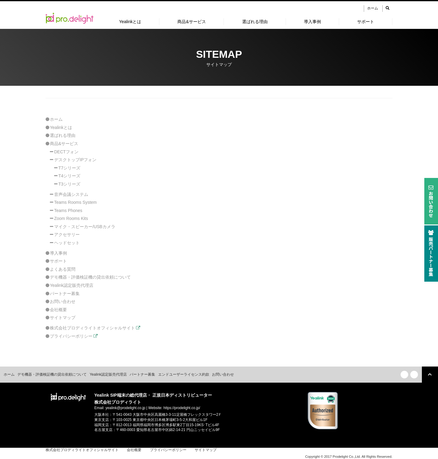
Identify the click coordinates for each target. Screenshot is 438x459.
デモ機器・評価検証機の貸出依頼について (90, 277)
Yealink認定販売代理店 (71, 285)
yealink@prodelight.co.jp (125, 408)
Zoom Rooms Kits (71, 218)
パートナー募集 (65, 293)
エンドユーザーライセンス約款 (183, 374)
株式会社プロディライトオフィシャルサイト (92, 327)
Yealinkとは (130, 21)
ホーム (372, 8)
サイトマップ (62, 317)
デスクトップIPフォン (75, 159)
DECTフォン (66, 151)
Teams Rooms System (75, 202)
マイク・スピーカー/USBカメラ (84, 226)
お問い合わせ (62, 301)
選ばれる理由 (255, 21)
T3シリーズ (69, 184)
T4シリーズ (69, 175)
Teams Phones (68, 210)
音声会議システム (71, 194)
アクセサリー (67, 234)
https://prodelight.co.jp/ (181, 408)
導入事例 (312, 21)
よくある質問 (62, 269)
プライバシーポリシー (71, 336)
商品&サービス (191, 21)
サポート (365, 21)
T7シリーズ (69, 167)
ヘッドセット (67, 242)
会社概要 (58, 309)
